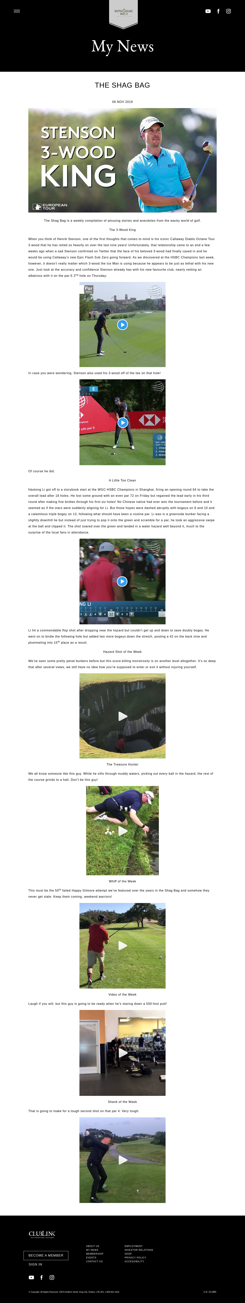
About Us (92, 1246)
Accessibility (134, 1261)
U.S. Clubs (209, 1292)
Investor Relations (139, 1250)
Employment (134, 1246)
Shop (128, 1254)
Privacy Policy (135, 1257)
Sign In (35, 1264)
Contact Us (94, 1261)
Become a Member (46, 1255)
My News (92, 1250)
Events (91, 1257)
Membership (95, 1254)
